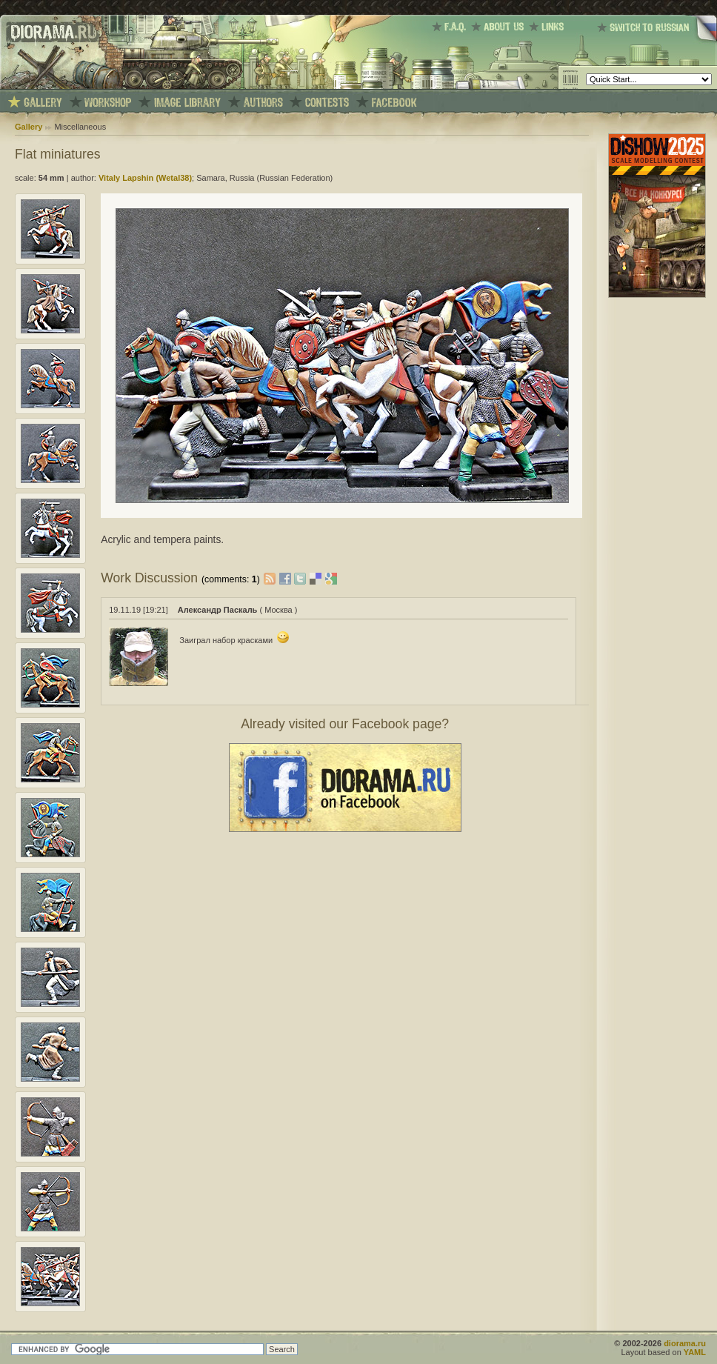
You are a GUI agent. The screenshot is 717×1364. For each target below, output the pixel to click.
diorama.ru (685, 1343)
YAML (695, 1352)
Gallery (28, 126)
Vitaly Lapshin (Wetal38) (145, 177)
